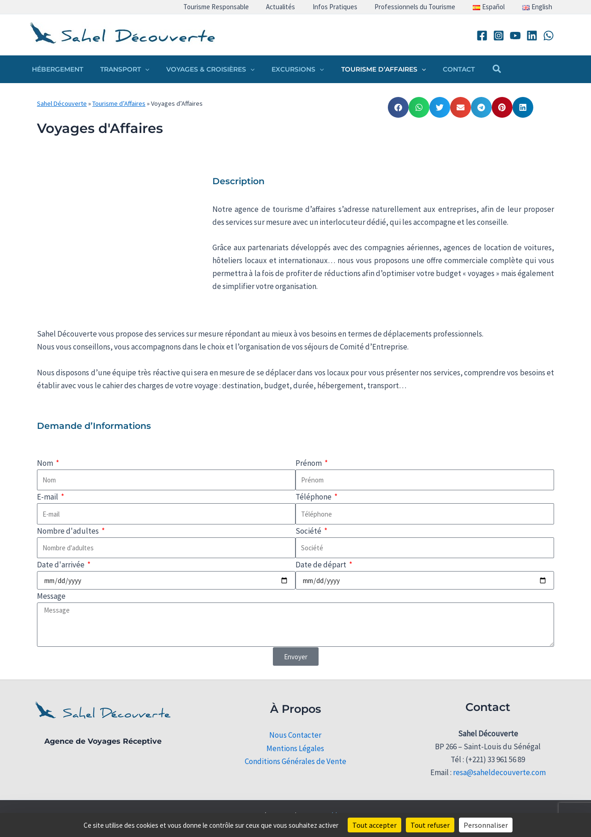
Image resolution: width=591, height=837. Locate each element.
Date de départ (322, 565)
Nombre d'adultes (68, 531)
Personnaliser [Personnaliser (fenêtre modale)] (486, 825)
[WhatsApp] (548, 35)
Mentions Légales (295, 748)
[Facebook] (482, 35)
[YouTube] (515, 35)
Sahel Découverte (62, 103)
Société (309, 531)
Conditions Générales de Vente (295, 761)
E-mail (48, 497)
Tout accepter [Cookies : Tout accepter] (374, 825)
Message (51, 596)
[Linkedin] (531, 35)
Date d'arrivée (61, 565)
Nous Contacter (295, 735)
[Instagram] (498, 35)
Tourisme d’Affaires (118, 103)
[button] (138, 69)
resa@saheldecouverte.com (499, 772)
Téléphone (314, 497)
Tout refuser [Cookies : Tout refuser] (430, 825)
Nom (45, 463)
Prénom (309, 463)
